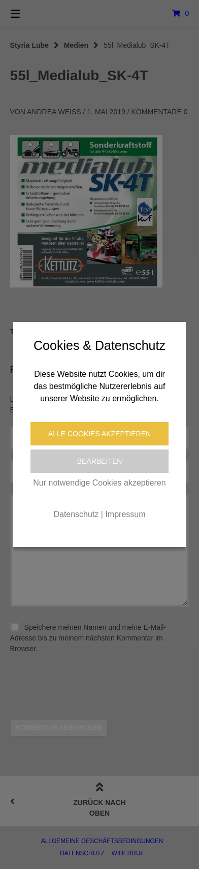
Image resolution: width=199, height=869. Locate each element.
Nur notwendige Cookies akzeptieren (99, 482)
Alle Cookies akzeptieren (99, 434)
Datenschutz (75, 514)
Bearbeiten (99, 461)
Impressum (125, 514)
